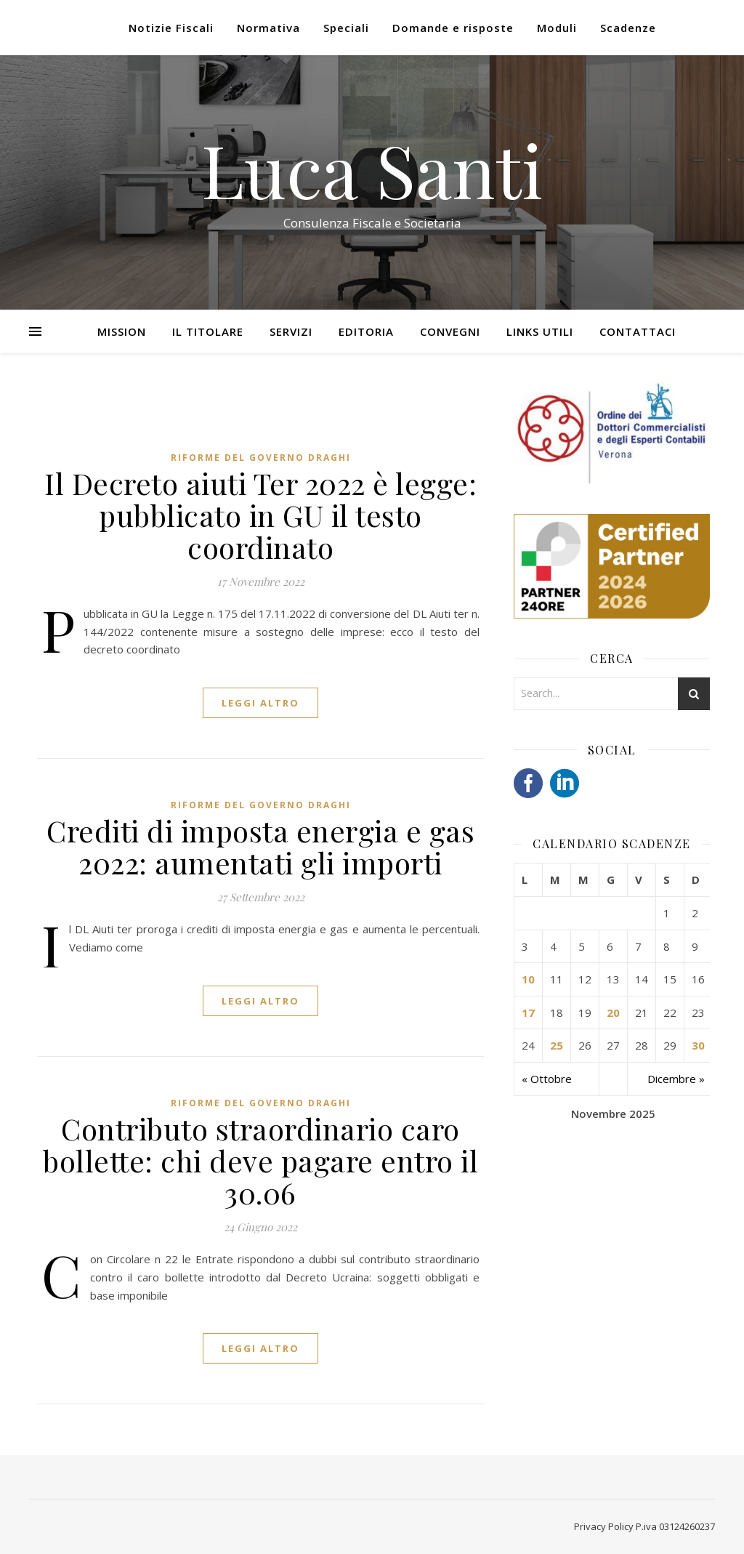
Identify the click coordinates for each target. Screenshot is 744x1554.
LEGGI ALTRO (260, 702)
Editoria (366, 331)
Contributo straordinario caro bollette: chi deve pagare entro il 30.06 (260, 1160)
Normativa (268, 27)
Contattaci (637, 331)
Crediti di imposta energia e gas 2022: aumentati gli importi (260, 846)
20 (613, 1012)
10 (528, 979)
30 (698, 1045)
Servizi (291, 331)
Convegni (450, 331)
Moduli (557, 27)
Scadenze (628, 27)
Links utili (539, 331)
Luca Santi (372, 169)
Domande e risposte (453, 27)
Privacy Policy (604, 1526)
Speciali (346, 27)
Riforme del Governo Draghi (261, 457)
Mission (121, 331)
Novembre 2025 (613, 1113)
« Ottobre (547, 1078)
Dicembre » (676, 1078)
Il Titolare (207, 331)
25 (556, 1045)
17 (528, 1012)
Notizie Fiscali (171, 27)
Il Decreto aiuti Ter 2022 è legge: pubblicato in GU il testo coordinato (260, 515)
